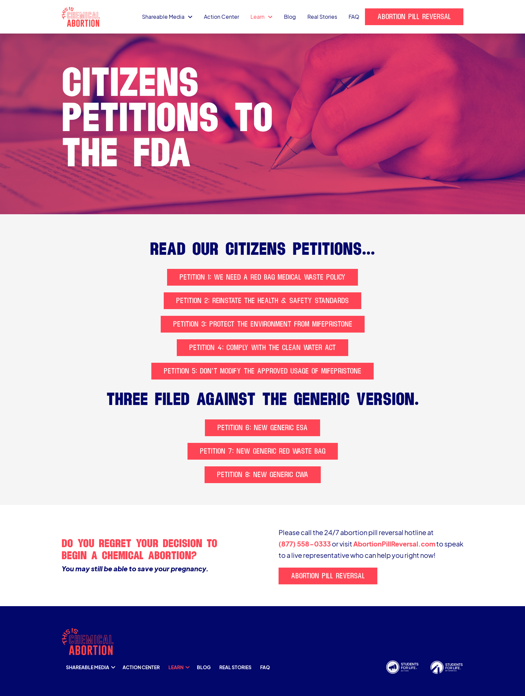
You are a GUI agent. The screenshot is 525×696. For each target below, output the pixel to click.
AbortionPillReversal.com (394, 543)
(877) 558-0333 (305, 543)
